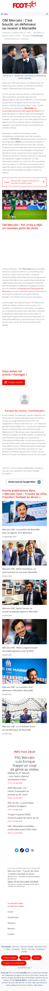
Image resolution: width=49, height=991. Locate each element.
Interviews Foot (40, 946)
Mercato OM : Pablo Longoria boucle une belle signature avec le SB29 (20, 649)
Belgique (11, 923)
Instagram (16, 949)
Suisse (10, 911)
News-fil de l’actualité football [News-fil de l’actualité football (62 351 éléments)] (23, 881)
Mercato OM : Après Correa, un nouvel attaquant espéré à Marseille (20, 610)
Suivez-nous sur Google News (24, 482)
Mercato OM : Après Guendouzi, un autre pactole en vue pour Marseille (19, 570)
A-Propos (25, 957)
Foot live (15, 946)
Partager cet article (13, 382)
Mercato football (26, 946)
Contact (37, 957)
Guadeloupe (13, 917)
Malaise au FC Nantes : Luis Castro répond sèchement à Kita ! (19, 776)
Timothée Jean (36, 410)
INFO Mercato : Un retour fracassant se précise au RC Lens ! (18, 791)
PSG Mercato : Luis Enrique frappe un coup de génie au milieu (24, 763)
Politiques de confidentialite (13, 963)
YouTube (31, 949)
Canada (11, 934)
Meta (8, 949)
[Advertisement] (24, 248)
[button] (47, 14)
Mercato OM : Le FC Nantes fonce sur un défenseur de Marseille (18, 728)
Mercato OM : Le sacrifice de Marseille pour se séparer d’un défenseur (20, 531)
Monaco (11, 928)
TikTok (23, 949)
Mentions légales (9, 957)
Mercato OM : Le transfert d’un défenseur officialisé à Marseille (17, 689)
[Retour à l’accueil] (24, 5)
